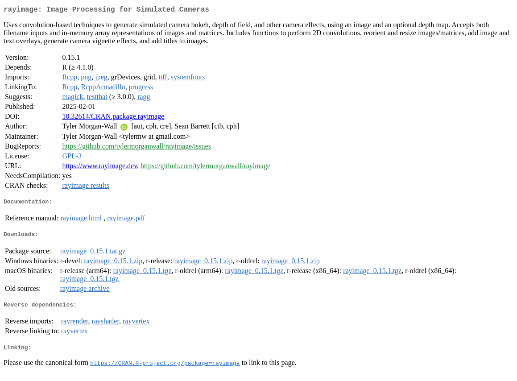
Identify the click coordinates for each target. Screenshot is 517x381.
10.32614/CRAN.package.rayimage (113, 118)
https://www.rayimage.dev (99, 167)
